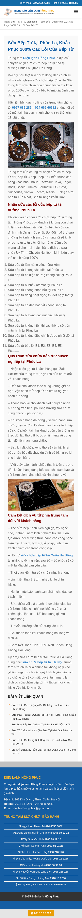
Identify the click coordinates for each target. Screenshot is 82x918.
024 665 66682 (45, 107)
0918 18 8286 (41, 913)
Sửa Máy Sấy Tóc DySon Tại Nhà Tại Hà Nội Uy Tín (41, 724)
